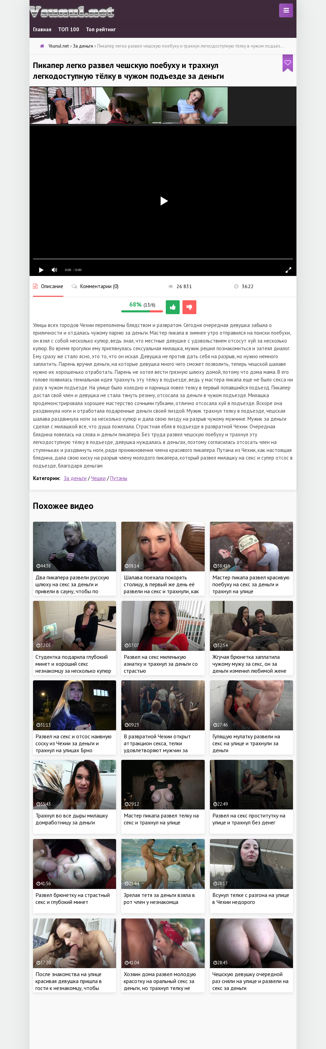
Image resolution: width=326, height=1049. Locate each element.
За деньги (75, 478)
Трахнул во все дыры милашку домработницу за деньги (71, 819)
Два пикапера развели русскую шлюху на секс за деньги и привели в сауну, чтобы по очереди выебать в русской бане (72, 591)
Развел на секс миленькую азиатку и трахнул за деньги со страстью (161, 663)
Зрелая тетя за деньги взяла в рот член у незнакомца (159, 898)
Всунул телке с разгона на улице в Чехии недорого (250, 898)
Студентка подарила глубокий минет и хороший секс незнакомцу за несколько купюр (73, 663)
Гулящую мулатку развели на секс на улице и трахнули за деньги (246, 743)
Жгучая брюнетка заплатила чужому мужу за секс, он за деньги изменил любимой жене (249, 663)
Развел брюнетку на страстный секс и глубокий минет (72, 898)
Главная (42, 29)
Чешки (98, 478)
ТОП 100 (68, 29)
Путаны (118, 478)
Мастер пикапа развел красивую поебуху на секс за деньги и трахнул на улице (251, 584)
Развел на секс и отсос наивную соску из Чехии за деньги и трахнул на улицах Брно (73, 743)
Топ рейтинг (101, 29)
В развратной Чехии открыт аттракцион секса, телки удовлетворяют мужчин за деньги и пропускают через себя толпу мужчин (162, 750)
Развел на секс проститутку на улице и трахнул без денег (248, 819)
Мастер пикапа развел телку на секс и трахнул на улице (161, 819)
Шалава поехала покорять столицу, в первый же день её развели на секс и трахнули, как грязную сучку (161, 588)
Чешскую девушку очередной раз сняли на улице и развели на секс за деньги (250, 981)
